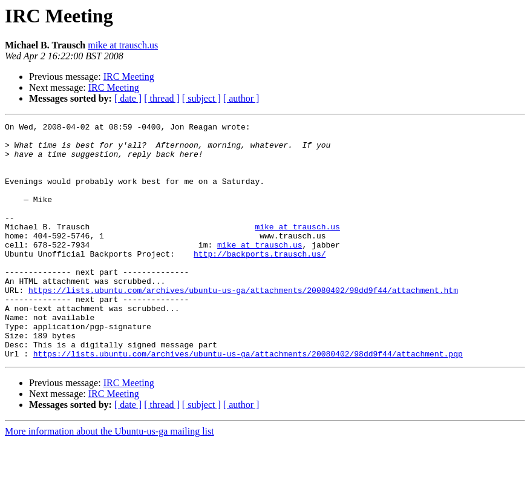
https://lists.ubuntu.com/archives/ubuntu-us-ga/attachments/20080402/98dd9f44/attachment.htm (243, 324)
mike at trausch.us (123, 45)
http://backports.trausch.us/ (260, 280)
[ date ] (128, 98)
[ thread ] (162, 98)
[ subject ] (201, 98)
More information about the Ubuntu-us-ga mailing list (109, 478)
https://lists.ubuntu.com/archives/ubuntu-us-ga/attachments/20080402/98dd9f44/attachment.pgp (248, 400)
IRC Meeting (128, 76)
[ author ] (241, 98)
